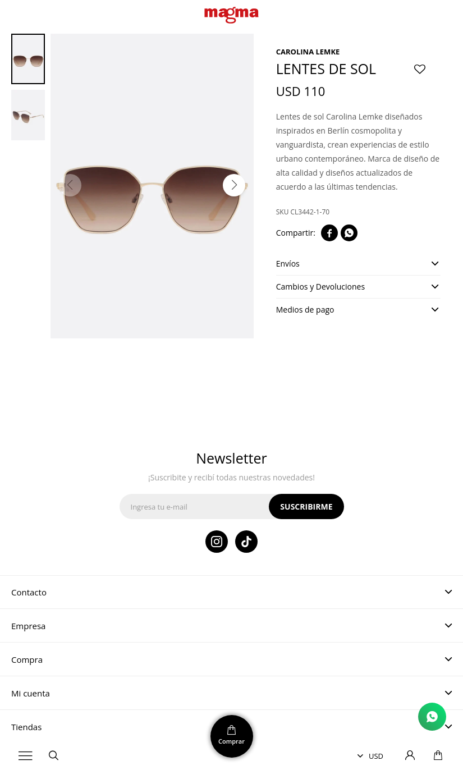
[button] (234, 185)
